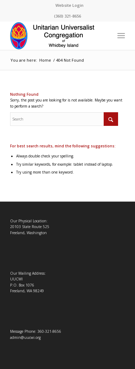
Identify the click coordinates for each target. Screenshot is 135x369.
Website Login (69, 5)
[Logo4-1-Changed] (56, 35)
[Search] (64, 119)
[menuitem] (69, 5)
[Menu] (121, 35)
